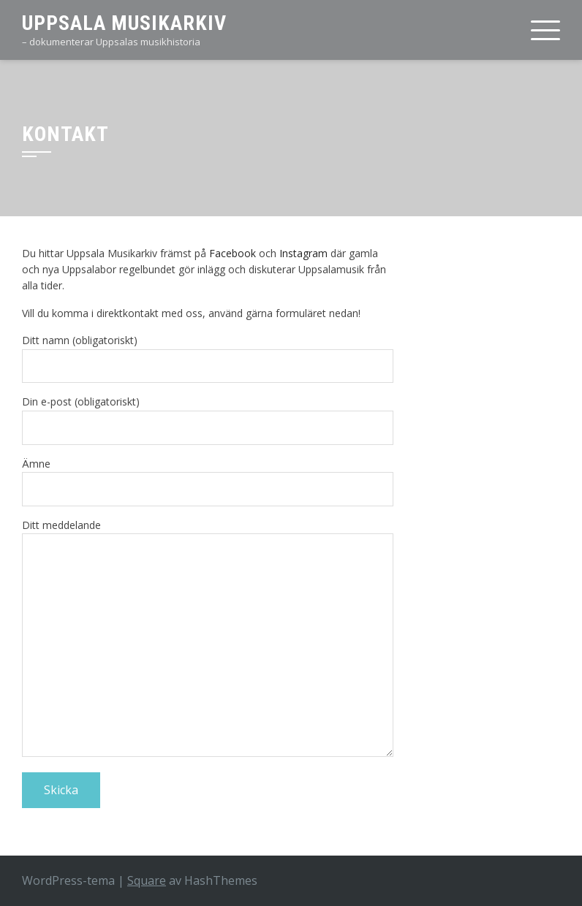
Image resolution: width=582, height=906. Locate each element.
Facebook (232, 253)
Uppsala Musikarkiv (124, 23)
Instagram (303, 253)
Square (146, 880)
